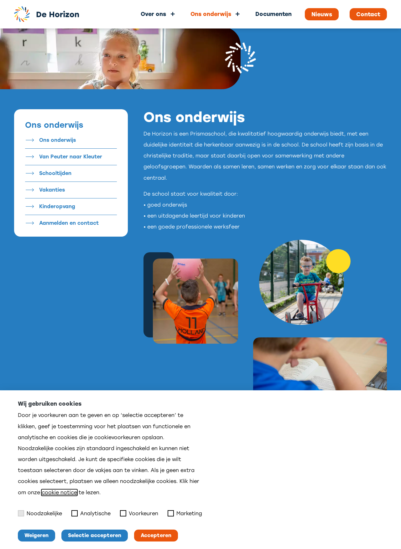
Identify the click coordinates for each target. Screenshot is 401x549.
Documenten (273, 14)
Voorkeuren (139, 513)
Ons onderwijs (210, 14)
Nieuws (321, 14)
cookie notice (59, 492)
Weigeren (36, 535)
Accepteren (156, 535)
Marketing (185, 513)
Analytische (91, 513)
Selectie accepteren (94, 535)
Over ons (153, 14)
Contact (368, 14)
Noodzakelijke (40, 513)
